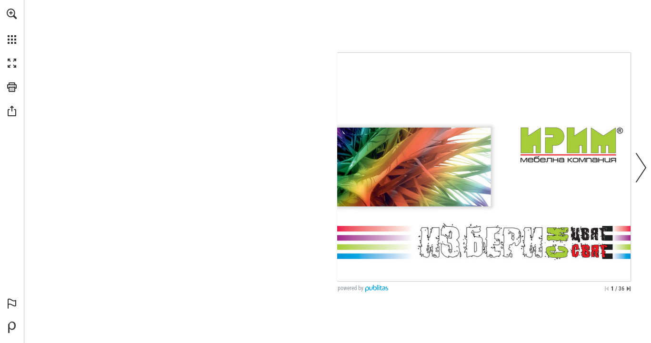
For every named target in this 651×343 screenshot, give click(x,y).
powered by (350, 288)
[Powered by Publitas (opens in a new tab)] (12, 327)
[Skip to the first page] (607, 288)
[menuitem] (12, 26)
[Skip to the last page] (629, 288)
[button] (12, 14)
